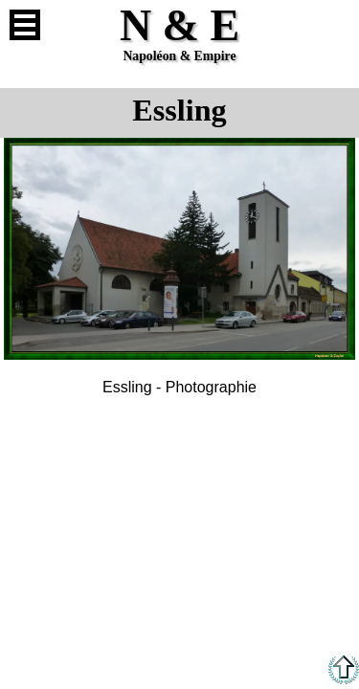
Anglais (334, 25)
